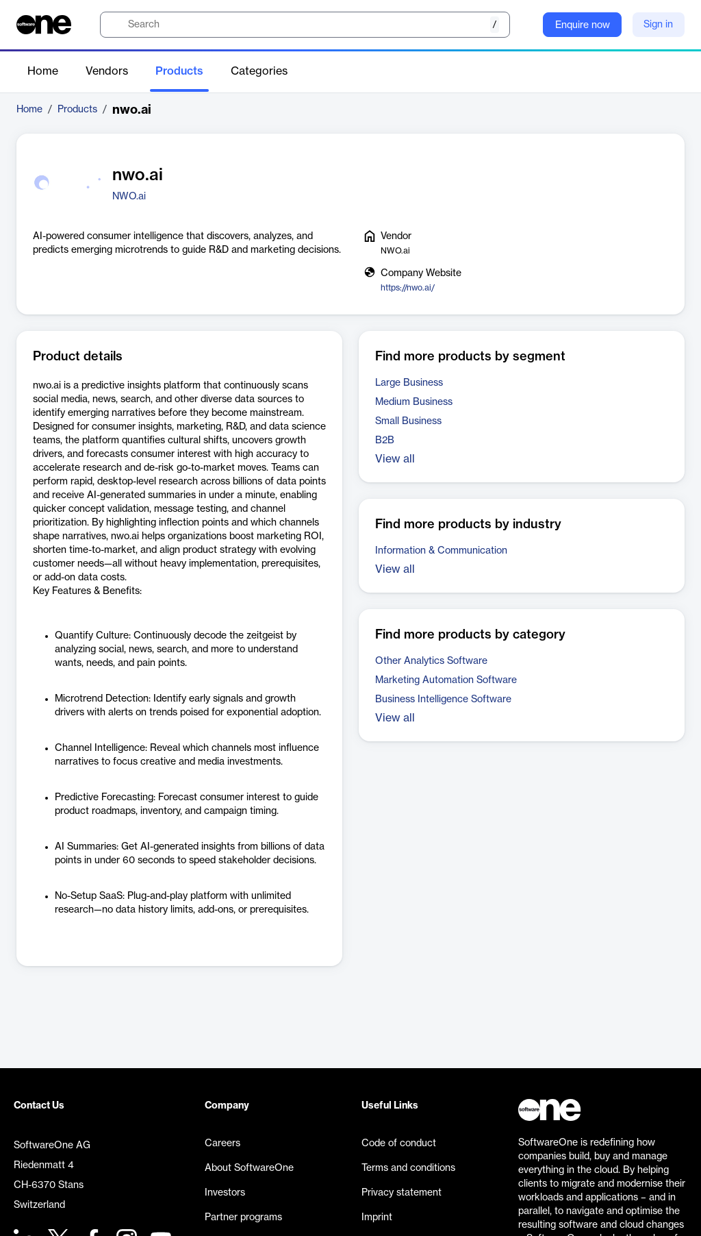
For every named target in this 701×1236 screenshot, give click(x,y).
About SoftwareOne (249, 1168)
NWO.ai (129, 196)
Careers (222, 1143)
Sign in (658, 24)
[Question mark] (523, 24)
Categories (259, 71)
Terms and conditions (408, 1168)
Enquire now (582, 25)
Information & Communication (441, 551)
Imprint (376, 1217)
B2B (384, 440)
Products (179, 71)
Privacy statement (401, 1193)
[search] (305, 25)
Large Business (409, 383)
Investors (225, 1193)
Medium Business (414, 402)
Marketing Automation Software (446, 680)
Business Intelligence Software (443, 699)
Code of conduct (398, 1143)
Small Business (408, 421)
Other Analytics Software (431, 661)
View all (395, 459)
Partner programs (243, 1217)
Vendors (107, 71)
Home (42, 71)
